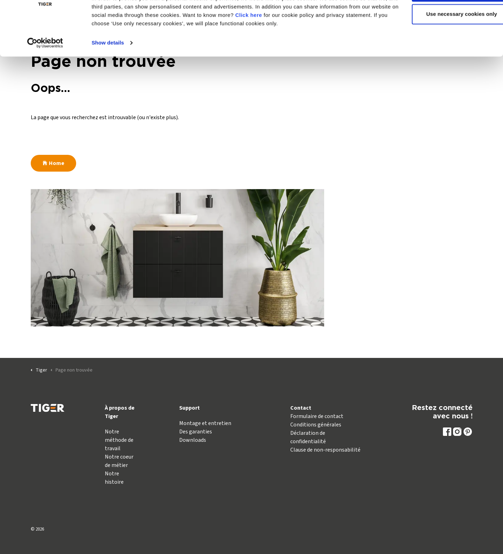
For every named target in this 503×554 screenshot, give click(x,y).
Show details (108, 70)
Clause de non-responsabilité (325, 450)
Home (53, 163)
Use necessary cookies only (444, 41)
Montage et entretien (205, 423)
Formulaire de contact (316, 416)
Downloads (192, 440)
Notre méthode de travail (119, 440)
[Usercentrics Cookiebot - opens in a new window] (45, 70)
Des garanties (195, 432)
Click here (287, 42)
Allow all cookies (444, 18)
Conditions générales (315, 425)
